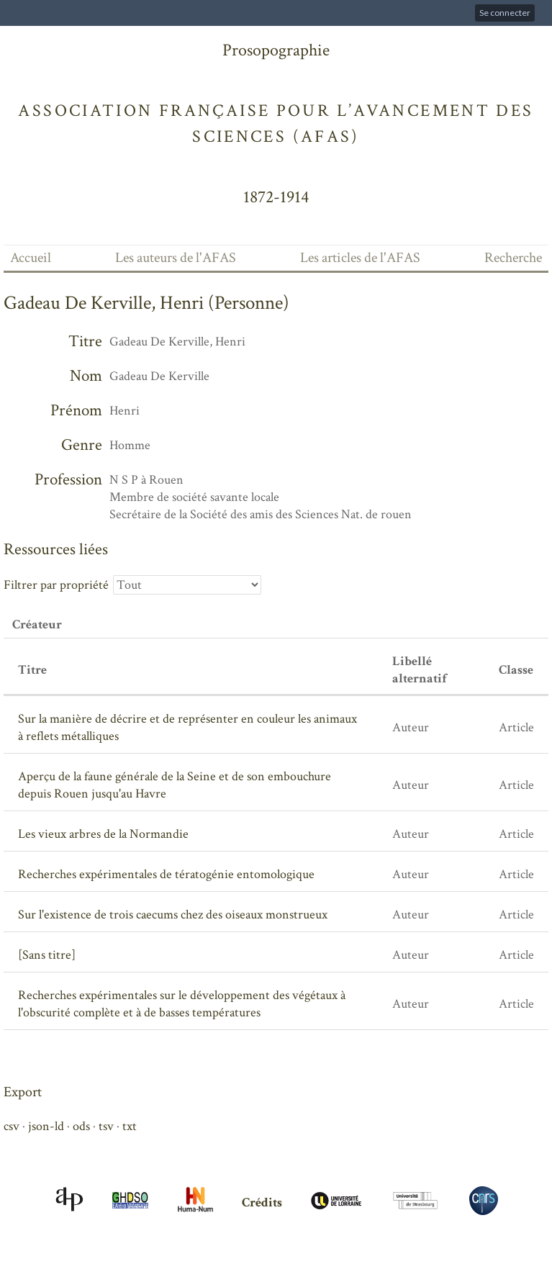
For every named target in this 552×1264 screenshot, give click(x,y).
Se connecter (504, 12)
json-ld (46, 1126)
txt (129, 1126)
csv (11, 1126)
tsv (106, 1126)
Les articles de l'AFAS (360, 257)
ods (81, 1126)
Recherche (513, 257)
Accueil (30, 257)
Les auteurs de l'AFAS (175, 257)
